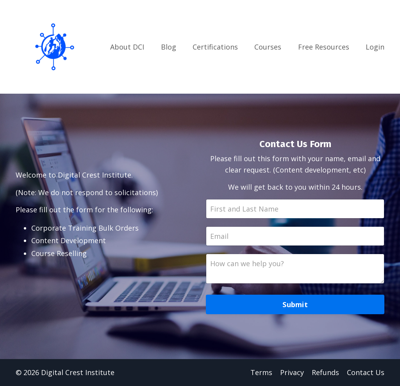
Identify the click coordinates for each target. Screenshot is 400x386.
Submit (295, 304)
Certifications (215, 47)
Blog (168, 47)
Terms (261, 372)
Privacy (292, 372)
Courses (267, 47)
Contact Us (365, 372)
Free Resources (323, 47)
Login (375, 47)
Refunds (325, 372)
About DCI (127, 47)
